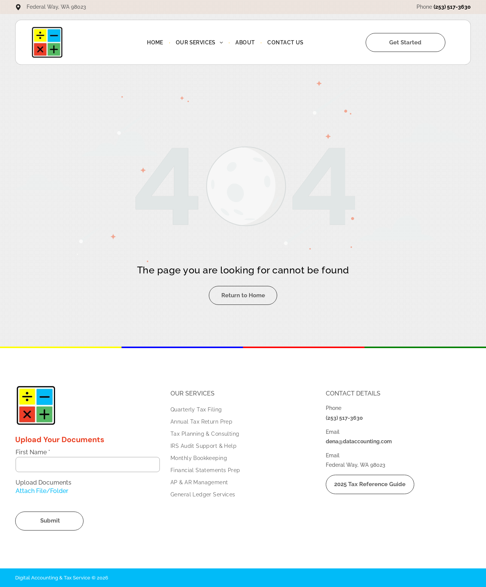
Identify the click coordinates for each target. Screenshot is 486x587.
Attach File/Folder (42, 490)
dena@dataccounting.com (359, 441)
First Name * (33, 452)
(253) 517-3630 (452, 7)
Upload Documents (43, 482)
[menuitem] (155, 42)
